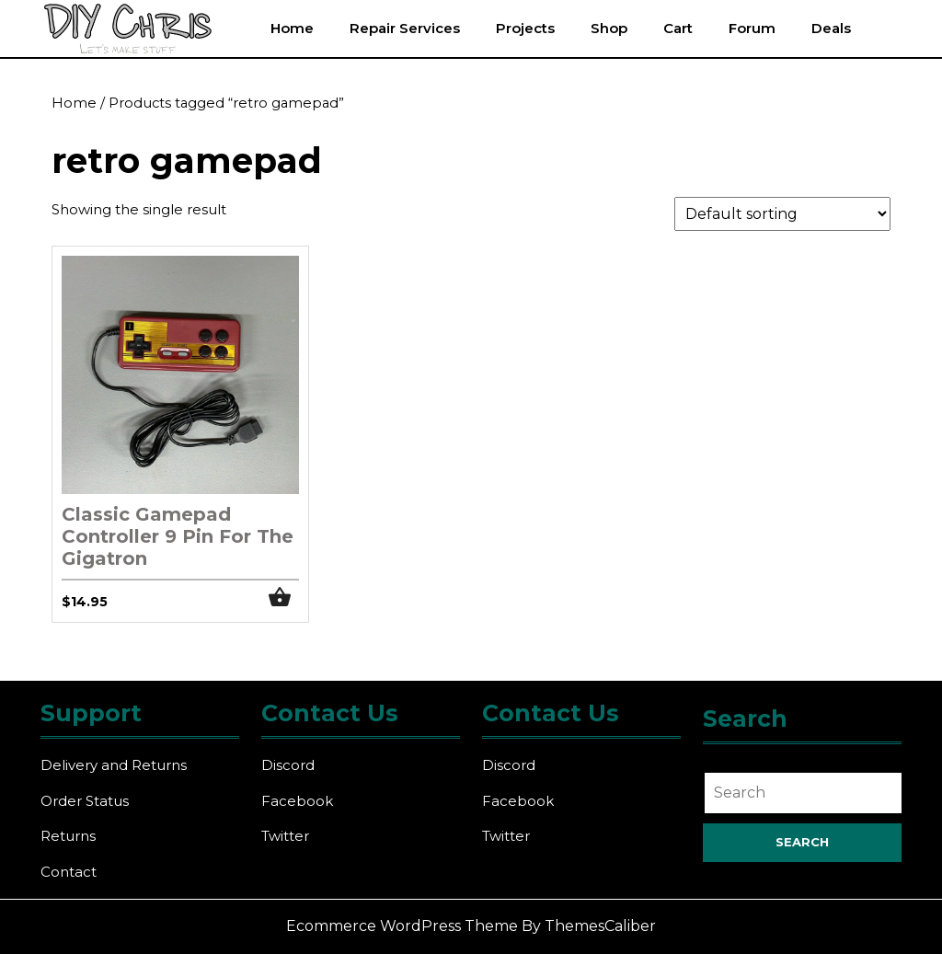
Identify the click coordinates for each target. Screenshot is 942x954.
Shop (609, 28)
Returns (68, 836)
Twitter (285, 836)
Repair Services (405, 28)
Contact (68, 871)
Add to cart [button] (284, 597)
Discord (288, 765)
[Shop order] (782, 214)
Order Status (84, 801)
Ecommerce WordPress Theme (402, 926)
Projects (525, 28)
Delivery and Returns (113, 765)
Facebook (297, 801)
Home (292, 28)
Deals (831, 28)
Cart (678, 28)
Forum (752, 28)
